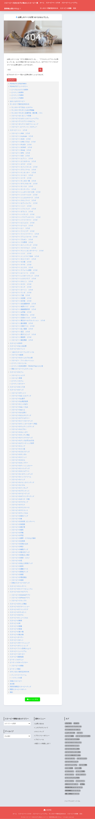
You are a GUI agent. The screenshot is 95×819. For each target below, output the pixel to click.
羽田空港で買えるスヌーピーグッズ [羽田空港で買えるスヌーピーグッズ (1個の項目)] (73, 787)
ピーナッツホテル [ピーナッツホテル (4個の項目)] (69, 781)
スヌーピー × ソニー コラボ (21, 206)
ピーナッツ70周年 (17, 95)
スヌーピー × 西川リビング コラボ (23, 334)
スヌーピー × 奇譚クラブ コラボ (22, 306)
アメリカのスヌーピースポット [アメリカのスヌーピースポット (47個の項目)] (72, 729)
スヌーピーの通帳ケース (19, 569)
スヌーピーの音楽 (16, 629)
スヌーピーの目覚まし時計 (20, 555)
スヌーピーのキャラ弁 (17, 387)
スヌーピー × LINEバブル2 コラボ (23, 142)
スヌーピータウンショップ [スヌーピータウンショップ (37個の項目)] (71, 761)
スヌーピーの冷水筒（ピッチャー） (23, 521)
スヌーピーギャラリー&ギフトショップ (24, 124)
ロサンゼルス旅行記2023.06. (19, 672)
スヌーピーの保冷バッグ (19, 516)
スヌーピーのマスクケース (20, 507)
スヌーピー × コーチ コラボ (21, 178)
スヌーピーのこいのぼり (19, 404)
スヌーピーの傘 (16, 519)
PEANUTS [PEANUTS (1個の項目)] (76, 723)
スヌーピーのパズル (18, 485)
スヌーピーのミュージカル (19, 618)
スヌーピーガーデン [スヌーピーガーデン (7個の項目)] (70, 758)
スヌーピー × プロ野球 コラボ (22, 242)
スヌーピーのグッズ (17, 390)
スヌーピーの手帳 (17, 533)
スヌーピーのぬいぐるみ (19, 407)
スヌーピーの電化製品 (19, 577)
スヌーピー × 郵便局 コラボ (21, 337)
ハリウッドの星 (16, 678)
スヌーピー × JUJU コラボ (20, 139)
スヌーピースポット (17, 640)
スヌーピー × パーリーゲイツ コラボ (24, 220)
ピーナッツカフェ (17, 381)
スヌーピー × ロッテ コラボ (21, 287)
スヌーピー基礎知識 (17, 657)
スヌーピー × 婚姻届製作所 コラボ (23, 309)
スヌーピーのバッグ (18, 479)
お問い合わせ (39, 724)
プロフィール (39, 740)
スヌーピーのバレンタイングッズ (22, 482)
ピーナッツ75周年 (17, 98)
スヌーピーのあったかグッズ (21, 396)
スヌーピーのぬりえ (18, 410)
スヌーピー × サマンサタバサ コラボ (24, 183)
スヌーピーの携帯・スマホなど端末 (23, 538)
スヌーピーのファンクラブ (19, 609)
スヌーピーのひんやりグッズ (21, 415)
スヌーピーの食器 (17, 580)
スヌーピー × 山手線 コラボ (21, 312)
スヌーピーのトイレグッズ (20, 468)
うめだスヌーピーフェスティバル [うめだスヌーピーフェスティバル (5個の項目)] (73, 726)
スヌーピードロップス (19, 600)
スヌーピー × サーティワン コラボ (23, 189)
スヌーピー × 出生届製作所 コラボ (23, 304)
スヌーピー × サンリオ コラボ (22, 186)
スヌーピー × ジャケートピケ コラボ (24, 195)
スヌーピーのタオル (18, 460)
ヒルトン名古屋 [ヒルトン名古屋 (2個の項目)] (69, 768)
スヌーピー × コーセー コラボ (22, 175)
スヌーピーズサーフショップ (20, 643)
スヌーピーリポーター (17, 654)
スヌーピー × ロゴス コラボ (21, 284)
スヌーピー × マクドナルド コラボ (23, 248)
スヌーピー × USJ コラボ (20, 156)
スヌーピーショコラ (18, 375)
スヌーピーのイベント (17, 349)
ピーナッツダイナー (18, 384)
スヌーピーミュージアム (75, 2)
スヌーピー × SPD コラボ (20, 153)
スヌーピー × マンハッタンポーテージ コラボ (27, 251)
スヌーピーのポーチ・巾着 (20, 499)
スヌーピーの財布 (17, 566)
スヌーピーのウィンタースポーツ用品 (24, 424)
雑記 (11, 692)
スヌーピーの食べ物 (17, 632)
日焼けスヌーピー (16, 681)
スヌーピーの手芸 (17, 535)
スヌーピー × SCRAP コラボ (21, 147)
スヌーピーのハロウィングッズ (22, 474)
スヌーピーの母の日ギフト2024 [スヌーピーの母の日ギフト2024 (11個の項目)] (72, 755)
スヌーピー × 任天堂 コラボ (21, 301)
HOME (47, 810)
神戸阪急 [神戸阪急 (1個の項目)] (82, 784)
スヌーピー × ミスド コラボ (21, 253)
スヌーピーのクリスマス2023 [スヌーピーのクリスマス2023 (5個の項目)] (83, 736)
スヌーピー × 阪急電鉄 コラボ (22, 340)
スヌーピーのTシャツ (18, 393)
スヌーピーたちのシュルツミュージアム (25, 118)
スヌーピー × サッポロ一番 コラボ (23, 181)
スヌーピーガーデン (17, 637)
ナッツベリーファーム (19, 675)
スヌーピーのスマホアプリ (19, 592)
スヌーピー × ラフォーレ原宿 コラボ (24, 270)
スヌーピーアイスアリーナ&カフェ (23, 121)
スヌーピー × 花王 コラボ (20, 332)
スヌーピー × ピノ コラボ (20, 228)
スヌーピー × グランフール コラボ (23, 170)
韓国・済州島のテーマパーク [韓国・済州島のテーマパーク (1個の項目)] (72, 793)
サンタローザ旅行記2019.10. (54, 8)
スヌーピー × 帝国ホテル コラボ (22, 315)
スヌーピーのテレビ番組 (18, 604)
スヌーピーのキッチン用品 (20, 435)
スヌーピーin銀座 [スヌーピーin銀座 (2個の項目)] (69, 736)
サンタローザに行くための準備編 (22, 110)
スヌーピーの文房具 (18, 541)
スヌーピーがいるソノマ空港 (21, 116)
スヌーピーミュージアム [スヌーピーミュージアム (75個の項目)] (71, 765)
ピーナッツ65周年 (17, 92)
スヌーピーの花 (16, 560)
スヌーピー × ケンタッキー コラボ (23, 172)
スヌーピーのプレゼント (18, 612)
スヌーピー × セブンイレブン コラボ (24, 203)
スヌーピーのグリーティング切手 (22, 443)
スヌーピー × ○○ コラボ (18, 130)
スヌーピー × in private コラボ (22, 136)
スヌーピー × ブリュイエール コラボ (24, 237)
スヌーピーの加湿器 (18, 524)
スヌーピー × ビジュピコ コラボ (22, 223)
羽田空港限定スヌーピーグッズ (20, 686)
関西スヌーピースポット (18, 689)
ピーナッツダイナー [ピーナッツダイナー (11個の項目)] (81, 774)
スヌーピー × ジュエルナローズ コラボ (25, 197)
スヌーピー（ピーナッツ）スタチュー (24, 127)
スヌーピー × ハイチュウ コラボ (22, 214)
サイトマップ (39, 732)
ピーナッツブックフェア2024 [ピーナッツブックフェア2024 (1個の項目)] (72, 777)
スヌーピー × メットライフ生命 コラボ (25, 256)
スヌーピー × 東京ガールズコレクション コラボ (28, 320)
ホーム (47, 2)
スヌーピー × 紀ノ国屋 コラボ (22, 329)
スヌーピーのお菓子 (18, 398)
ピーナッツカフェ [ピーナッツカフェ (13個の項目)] (69, 774)
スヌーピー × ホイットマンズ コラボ (24, 245)
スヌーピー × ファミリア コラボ (22, 231)
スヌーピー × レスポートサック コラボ (25, 276)
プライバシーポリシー (42, 736)
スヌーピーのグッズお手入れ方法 (22, 440)
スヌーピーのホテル (17, 615)
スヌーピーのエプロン (19, 429)
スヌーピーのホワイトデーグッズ (22, 496)
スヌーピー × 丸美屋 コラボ (21, 298)
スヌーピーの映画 (16, 620)
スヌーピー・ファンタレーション (22, 360)
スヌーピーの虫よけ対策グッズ (22, 563)
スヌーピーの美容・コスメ (20, 558)
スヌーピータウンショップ (19, 646)
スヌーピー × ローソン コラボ (22, 290)
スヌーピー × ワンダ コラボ (21, 292)
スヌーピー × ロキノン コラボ (22, 281)
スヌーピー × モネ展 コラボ (21, 262)
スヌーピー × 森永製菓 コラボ (22, 323)
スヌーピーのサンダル (19, 454)
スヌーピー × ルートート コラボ (22, 273)
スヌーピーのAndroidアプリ (20, 595)
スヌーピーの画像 (71, 8)
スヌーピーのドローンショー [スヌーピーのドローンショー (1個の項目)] (72, 745)
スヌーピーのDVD (16, 343)
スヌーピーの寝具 (17, 530)
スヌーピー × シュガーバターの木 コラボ (25, 192)
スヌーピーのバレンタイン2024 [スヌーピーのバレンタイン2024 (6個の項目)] (72, 752)
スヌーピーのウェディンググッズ (22, 426)
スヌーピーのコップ (18, 446)
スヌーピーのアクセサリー (20, 418)
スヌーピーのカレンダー (19, 432)
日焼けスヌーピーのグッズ (20, 583)
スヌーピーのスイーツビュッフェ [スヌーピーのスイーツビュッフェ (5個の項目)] (73, 742)
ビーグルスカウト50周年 (19, 90)
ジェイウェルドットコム (72, 801)
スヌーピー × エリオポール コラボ (23, 161)
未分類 (12, 684)
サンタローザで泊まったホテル (22, 107)
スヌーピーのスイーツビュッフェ (21, 589)
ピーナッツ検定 (15, 669)
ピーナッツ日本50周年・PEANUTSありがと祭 (27, 366)
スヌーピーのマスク (18, 505)
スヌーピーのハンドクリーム (21, 477)
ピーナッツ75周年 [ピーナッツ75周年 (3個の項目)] (80, 771)
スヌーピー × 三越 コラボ (20, 295)
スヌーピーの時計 (17, 546)
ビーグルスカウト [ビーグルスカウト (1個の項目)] (69, 771)
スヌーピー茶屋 (16, 378)
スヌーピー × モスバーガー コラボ (23, 259)
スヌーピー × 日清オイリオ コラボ (23, 318)
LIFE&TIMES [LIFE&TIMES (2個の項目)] (68, 723)
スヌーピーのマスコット (19, 510)
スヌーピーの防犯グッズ (19, 572)
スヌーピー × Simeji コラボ (21, 150)
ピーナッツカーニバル (19, 363)
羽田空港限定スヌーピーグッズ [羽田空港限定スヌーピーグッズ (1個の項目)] (72, 790)
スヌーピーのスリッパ (19, 457)
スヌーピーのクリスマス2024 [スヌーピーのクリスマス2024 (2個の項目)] (72, 739)
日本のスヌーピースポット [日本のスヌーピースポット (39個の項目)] (71, 784)
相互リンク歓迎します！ (43, 744)
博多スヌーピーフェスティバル (22, 369)
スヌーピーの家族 (17, 666)
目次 (80, 8)
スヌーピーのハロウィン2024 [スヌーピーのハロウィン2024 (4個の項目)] (72, 749)
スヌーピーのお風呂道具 (19, 401)
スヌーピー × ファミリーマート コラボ (25, 234)
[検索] (40, 70)
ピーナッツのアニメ (17, 660)
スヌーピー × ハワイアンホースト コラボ (25, 217)
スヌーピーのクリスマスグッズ (22, 438)
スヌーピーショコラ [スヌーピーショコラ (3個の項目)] (82, 758)
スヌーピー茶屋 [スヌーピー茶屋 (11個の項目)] (83, 765)
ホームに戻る (32, 699)
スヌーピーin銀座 (17, 355)
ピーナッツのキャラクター (19, 662)
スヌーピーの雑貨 (17, 574)
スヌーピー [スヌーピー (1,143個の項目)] (79, 733)
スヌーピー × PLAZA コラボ (21, 144)
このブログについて (41, 728)
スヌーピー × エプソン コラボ (22, 158)
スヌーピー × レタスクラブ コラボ (23, 278)
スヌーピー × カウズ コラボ (21, 164)
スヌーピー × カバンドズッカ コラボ (24, 167)
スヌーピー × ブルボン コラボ (22, 239)
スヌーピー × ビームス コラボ (22, 225)
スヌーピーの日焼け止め (19, 544)
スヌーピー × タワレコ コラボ (22, 211)
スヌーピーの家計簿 (18, 527)
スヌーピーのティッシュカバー (22, 465)
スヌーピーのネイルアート (20, 471)
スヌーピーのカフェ (17, 372)
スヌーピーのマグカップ (19, 502)
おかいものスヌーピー (17, 101)
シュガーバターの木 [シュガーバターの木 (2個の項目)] (70, 733)
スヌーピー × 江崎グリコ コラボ (22, 326)
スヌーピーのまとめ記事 (18, 346)
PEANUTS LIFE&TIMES (18, 83)
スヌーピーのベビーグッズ (20, 493)
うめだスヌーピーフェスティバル (22, 352)
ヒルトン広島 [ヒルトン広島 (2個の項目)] (78, 768)
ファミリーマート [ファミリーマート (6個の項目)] (80, 781)
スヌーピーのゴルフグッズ (20, 452)
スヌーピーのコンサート (18, 586)
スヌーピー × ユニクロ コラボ (22, 267)
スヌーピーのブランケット (20, 491)
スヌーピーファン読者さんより (20, 648)
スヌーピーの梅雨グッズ (19, 549)
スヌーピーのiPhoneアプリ (20, 598)
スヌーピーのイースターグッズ (22, 421)
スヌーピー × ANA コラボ (20, 133)
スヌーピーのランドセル (19, 513)
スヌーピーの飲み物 (17, 634)
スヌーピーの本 (15, 623)
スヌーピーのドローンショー (20, 606)
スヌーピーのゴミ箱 (18, 449)
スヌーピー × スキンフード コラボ (23, 200)
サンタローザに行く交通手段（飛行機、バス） (27, 113)
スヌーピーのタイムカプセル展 (22, 358)
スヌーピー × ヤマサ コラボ (21, 265)
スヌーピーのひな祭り (19, 412)
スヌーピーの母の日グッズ (20, 552)
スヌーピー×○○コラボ (58, 2)
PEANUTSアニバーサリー (19, 86)
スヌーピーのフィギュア (19, 488)
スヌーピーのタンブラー (19, 463)
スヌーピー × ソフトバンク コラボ (23, 209)
